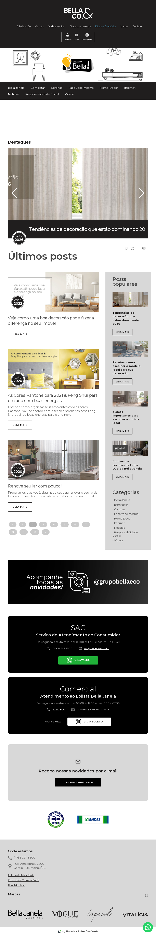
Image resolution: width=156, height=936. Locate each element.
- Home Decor (122, 518)
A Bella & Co (24, 26)
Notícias (13, 94)
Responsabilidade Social (42, 94)
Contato (137, 26)
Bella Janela (16, 87)
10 (35, 532)
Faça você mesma (81, 87)
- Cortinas (119, 509)
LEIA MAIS (20, 334)
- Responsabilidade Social (125, 534)
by (78, 931)
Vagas (125, 26)
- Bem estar (120, 504)
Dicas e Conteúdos (106, 26)
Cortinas (56, 87)
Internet (129, 87)
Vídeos (69, 94)
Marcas (39, 26)
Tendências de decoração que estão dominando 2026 (90, 229)
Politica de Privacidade (21, 875)
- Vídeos (118, 540)
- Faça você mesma (126, 513)
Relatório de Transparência (23, 880)
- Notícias (119, 527)
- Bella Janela (121, 500)
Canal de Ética (16, 885)
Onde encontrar (57, 26)
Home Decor (109, 87)
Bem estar (37, 87)
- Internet (119, 523)
